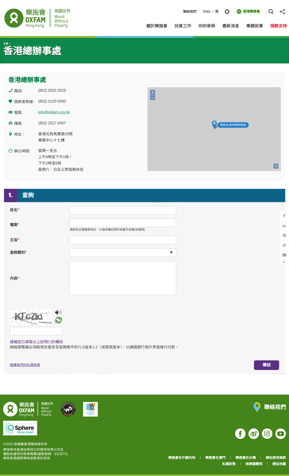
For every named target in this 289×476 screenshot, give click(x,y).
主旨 (14, 244)
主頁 (5, 43)
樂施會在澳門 (215, 457)
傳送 (266, 369)
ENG (207, 11)
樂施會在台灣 (245, 457)
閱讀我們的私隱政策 (25, 369)
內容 (14, 282)
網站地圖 (279, 464)
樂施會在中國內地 (181, 457)
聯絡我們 (189, 11)
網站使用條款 (276, 457)
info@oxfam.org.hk (54, 112)
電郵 (14, 229)
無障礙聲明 (254, 464)
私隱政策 (228, 464)
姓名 (14, 214)
